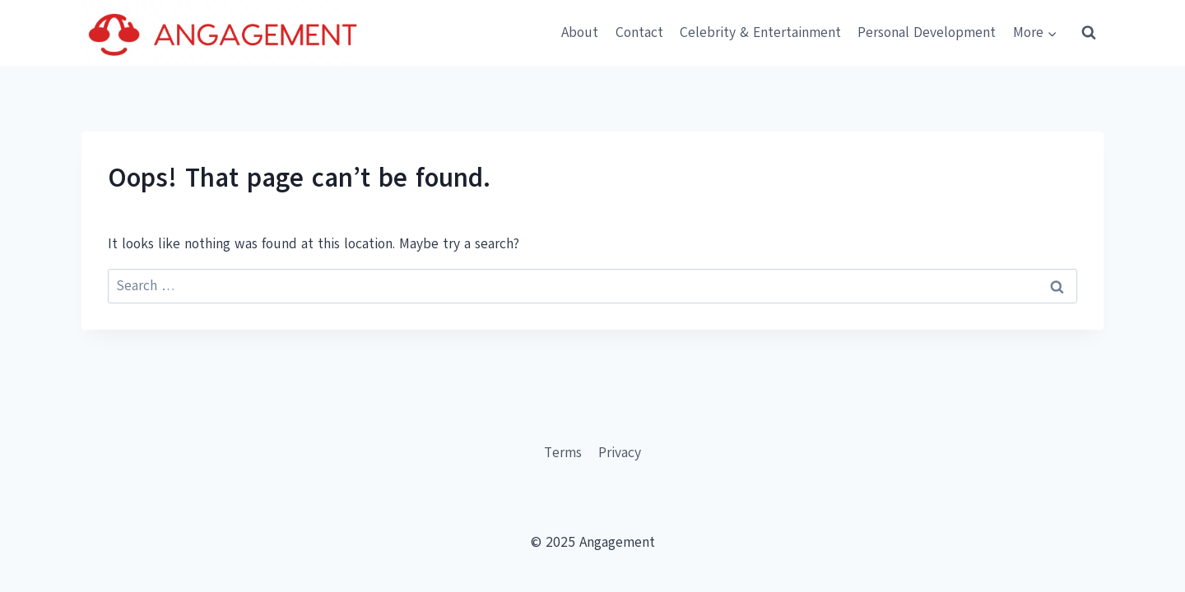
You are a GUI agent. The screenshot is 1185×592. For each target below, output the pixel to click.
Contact (639, 32)
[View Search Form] (1089, 33)
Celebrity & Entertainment (760, 32)
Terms (563, 452)
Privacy (619, 452)
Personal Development (926, 32)
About (579, 32)
